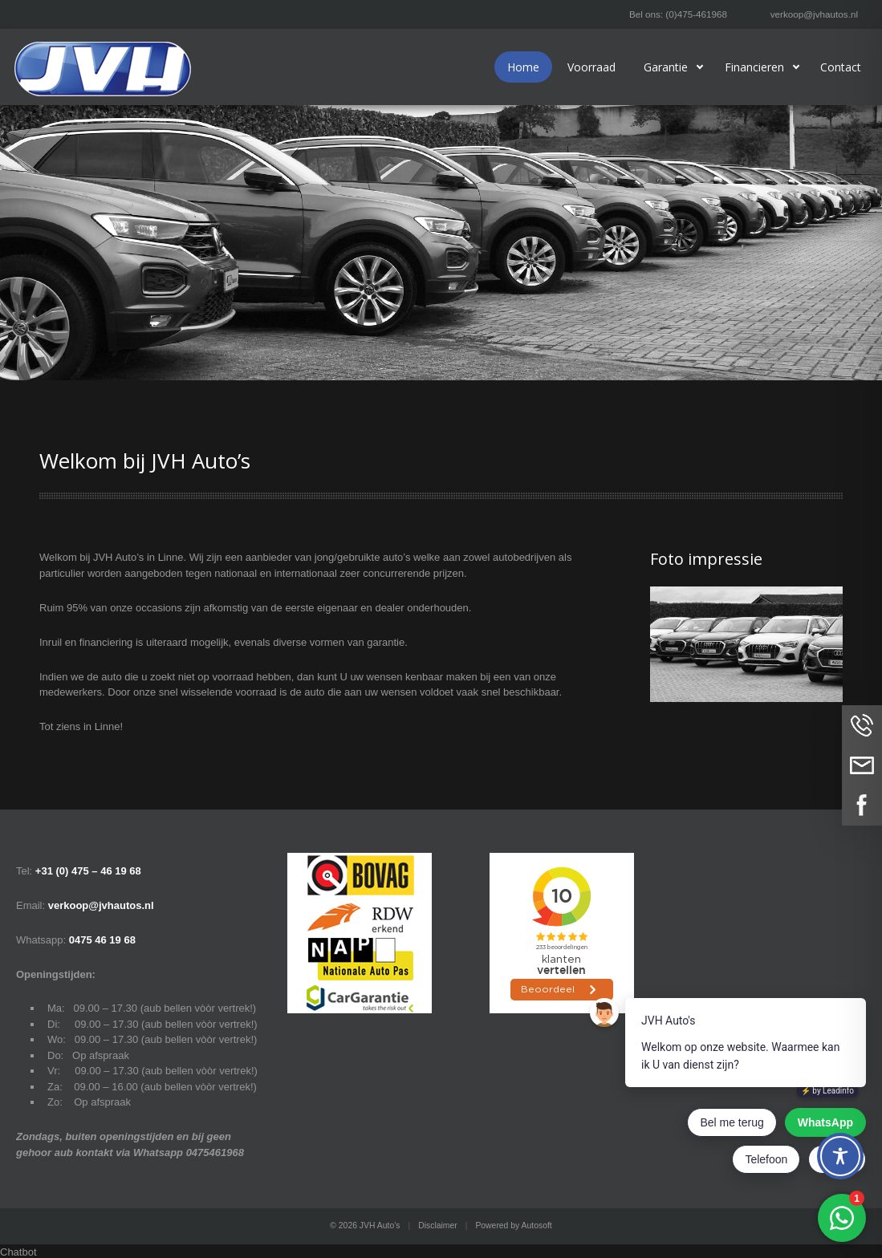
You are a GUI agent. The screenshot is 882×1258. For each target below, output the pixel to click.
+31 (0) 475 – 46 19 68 (88, 871)
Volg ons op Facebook (862, 805)
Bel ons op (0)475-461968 (862, 725)
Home (523, 67)
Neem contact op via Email (862, 765)
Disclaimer (437, 1225)
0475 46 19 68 (102, 940)
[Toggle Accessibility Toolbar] (840, 1156)
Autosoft (537, 1225)
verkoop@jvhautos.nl (814, 14)
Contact (840, 67)
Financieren (754, 67)
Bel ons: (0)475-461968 (678, 14)
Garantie (666, 67)
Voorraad (591, 67)
